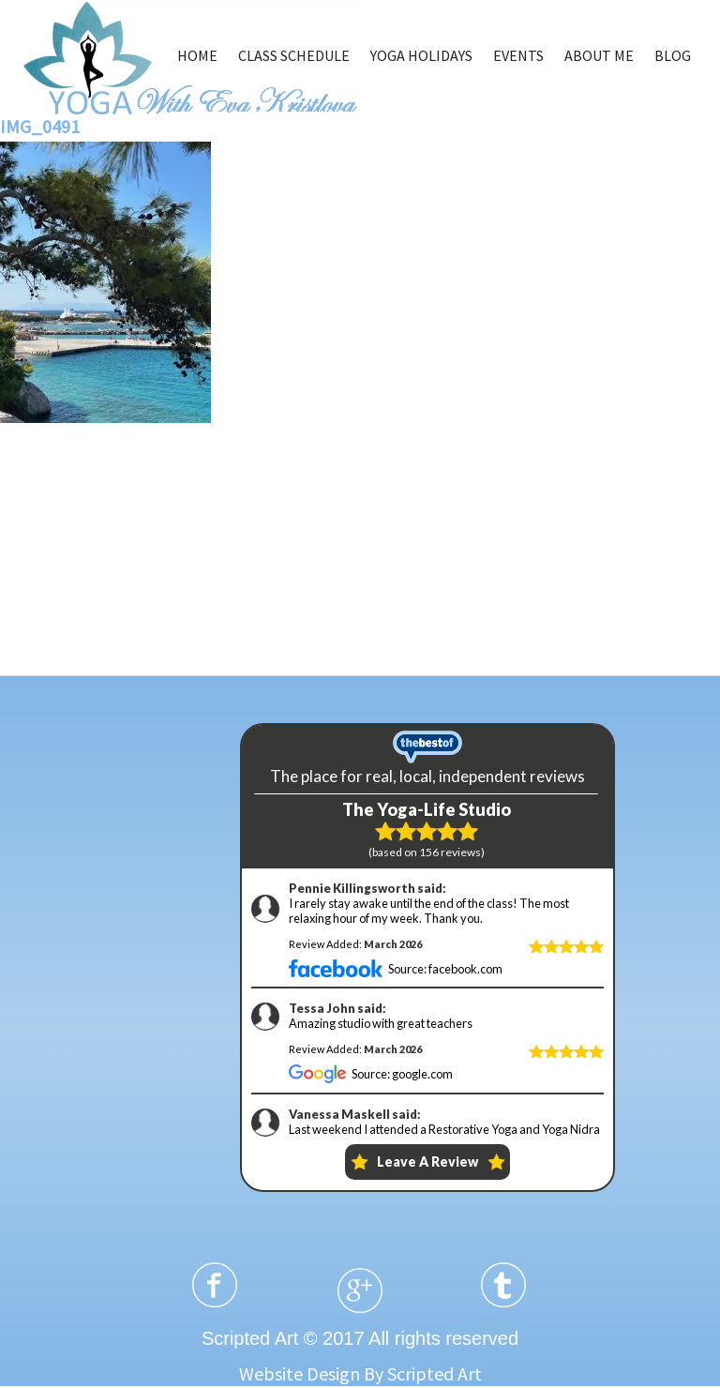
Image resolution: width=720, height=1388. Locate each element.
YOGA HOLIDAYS (421, 55)
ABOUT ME (599, 55)
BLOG (672, 55)
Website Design (299, 1373)
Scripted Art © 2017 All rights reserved (360, 1338)
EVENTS (518, 55)
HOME (197, 55)
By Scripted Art (423, 1373)
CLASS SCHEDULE (294, 55)
